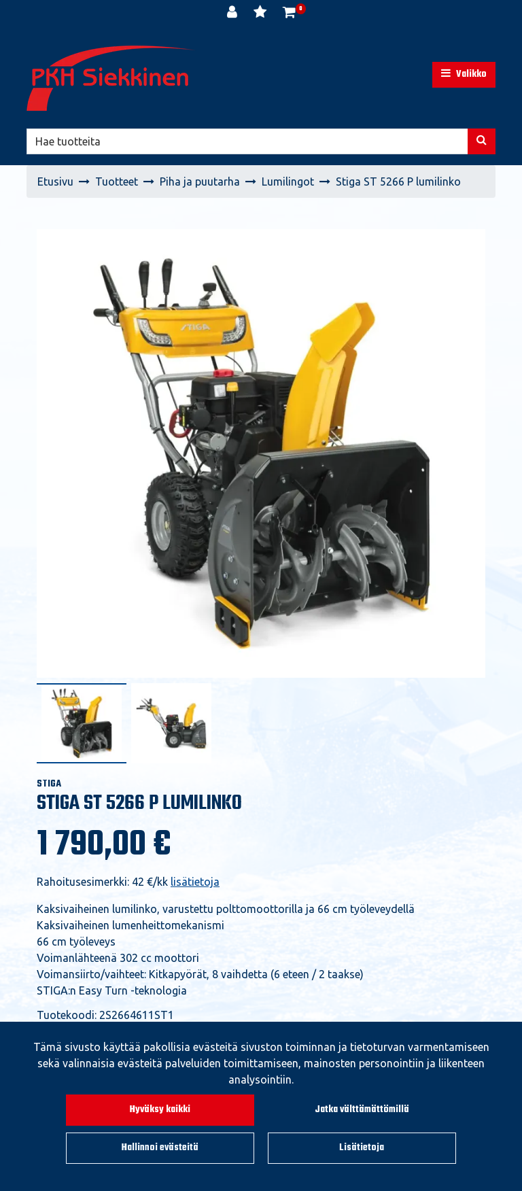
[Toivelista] (261, 13)
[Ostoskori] (289, 13)
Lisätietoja (361, 1148)
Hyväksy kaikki (160, 1110)
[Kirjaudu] (233, 13)
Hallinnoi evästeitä (160, 1148)
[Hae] (247, 141)
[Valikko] (463, 75)
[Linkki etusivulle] (111, 78)
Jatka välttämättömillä (362, 1110)
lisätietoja (195, 882)
